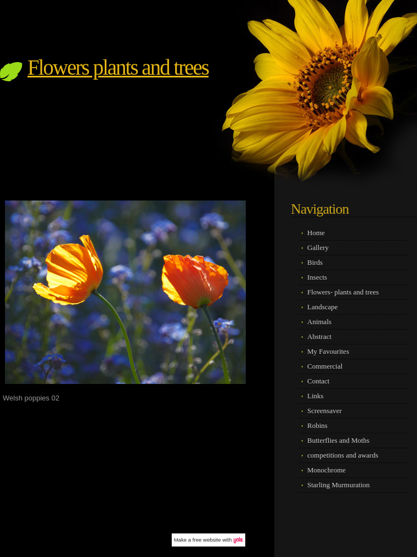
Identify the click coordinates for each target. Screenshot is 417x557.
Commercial (324, 366)
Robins (317, 425)
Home (316, 233)
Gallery (318, 247)
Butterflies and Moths (338, 440)
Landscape (322, 307)
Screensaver (324, 410)
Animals (319, 322)
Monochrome (326, 470)
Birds (315, 262)
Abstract (319, 336)
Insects (317, 277)
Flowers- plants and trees (343, 292)
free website (207, 540)
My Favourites (328, 351)
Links (315, 396)
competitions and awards (342, 455)
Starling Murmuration (338, 485)
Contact (318, 381)
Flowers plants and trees (117, 67)
